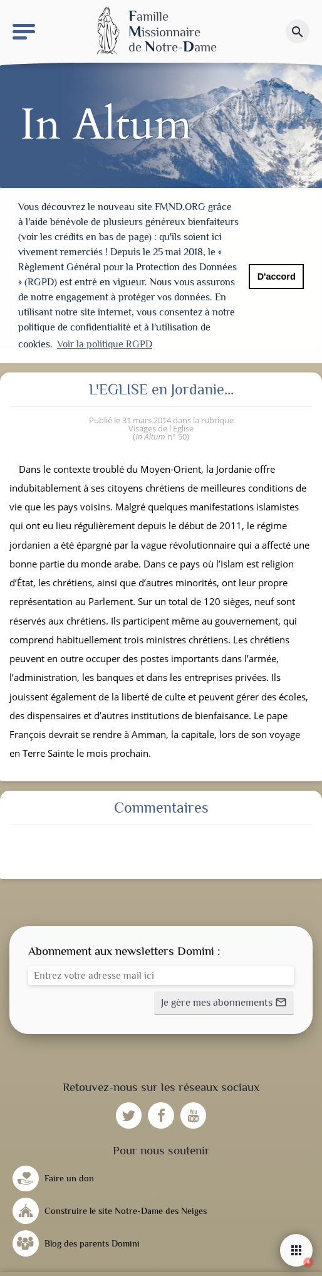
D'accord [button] (276, 277)
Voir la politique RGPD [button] (104, 344)
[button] (224, 1001)
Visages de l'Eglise (161, 425)
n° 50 (160, 434)
